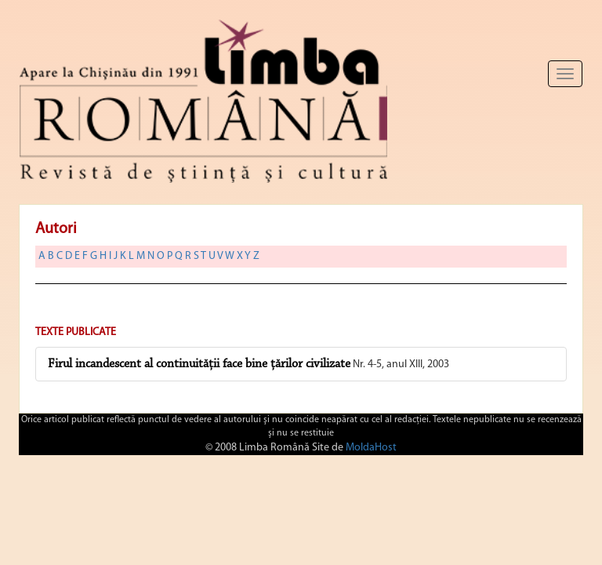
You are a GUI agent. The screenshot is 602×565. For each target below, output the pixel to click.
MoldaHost (371, 448)
